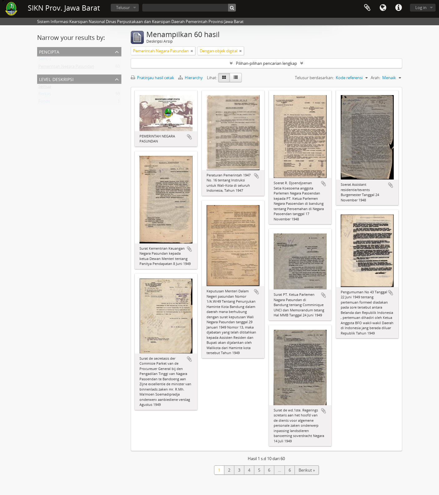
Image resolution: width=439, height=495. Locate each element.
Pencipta (49, 51)
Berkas (44, 95)
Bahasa (383, 8)
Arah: (375, 77)
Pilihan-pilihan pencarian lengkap (266, 63)
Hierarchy (191, 77)
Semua (44, 60)
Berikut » (307, 470)
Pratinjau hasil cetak (152, 77)
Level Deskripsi (56, 78)
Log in (421, 7)
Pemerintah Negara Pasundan (66, 67)
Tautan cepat (398, 8)
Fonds (44, 102)
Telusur (123, 7)
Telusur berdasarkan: (314, 77)
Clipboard (367, 8)
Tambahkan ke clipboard (189, 137)
